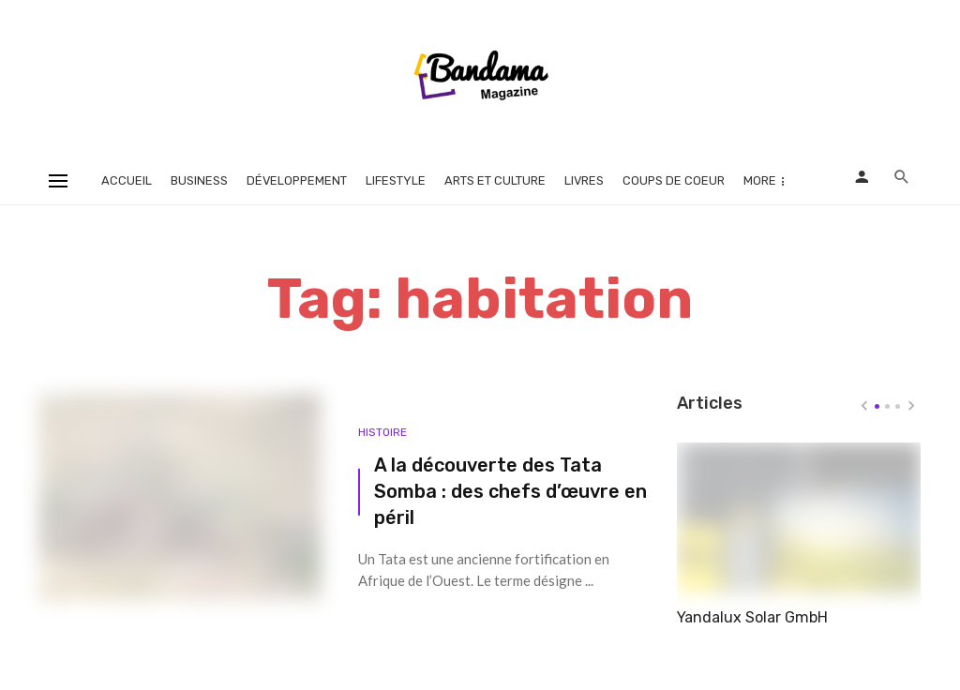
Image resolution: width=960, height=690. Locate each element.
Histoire (382, 432)
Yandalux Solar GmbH (752, 617)
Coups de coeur (673, 180)
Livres (584, 180)
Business (199, 180)
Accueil (126, 180)
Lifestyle (396, 180)
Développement (297, 180)
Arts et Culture (495, 180)
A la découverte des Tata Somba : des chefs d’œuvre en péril (510, 491)
